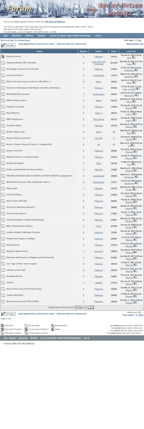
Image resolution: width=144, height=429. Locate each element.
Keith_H (98, 113)
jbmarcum (98, 251)
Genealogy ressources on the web (22, 69)
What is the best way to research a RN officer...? (28, 81)
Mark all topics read (135, 44)
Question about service (17, 251)
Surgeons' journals (15, 107)
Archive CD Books (15, 163)
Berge (98, 132)
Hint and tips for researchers (15, 40)
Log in (98, 36)
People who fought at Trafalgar (20, 238)
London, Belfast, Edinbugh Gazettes (23, 232)
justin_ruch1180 (129, 89)
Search (41, 36)
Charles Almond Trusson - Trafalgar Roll (33, 144)
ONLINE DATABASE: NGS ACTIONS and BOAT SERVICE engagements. (39, 176)
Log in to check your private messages (70, 36)
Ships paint (19, 132)
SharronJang (129, 96)
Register (16, 36)
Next (139, 40)
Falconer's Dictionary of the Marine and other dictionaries (33, 88)
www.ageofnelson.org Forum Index (36, 44)
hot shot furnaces (14, 75)
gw (98, 144)
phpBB (14, 344)
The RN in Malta (13, 125)
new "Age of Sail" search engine (21, 264)
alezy (129, 58)
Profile (29, 36)
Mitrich (99, 100)
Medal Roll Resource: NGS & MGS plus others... (28, 182)
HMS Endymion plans (16, 100)
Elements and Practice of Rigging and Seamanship (30, 257)
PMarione (98, 56)
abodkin (98, 283)
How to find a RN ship (16, 201)
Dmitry (99, 82)
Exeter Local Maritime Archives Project (24, 169)
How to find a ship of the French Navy (24, 289)
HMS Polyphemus (14, 119)
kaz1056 (99, 138)
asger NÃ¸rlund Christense (98, 63)
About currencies (14, 151)
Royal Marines (13, 113)
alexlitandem (98, 94)
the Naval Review (14, 276)
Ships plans (11, 188)
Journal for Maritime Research (20, 207)
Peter (98, 163)
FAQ (5, 36)
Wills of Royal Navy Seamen (19, 226)
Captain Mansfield (14, 295)
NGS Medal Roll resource (18, 94)
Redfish (129, 190)
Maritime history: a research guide (22, 157)
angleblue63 (129, 70)
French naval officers (16, 213)
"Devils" (10, 282)
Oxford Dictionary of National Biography (25, 220)
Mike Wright (98, 119)
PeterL (129, 64)
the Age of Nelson (55, 21)
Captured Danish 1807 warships (21, 63)
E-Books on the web (15, 270)
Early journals (12, 245)
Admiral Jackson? (22, 138)
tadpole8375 (98, 75)
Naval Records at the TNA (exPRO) (22, 301)
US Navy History (14, 194)
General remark (13, 56)
